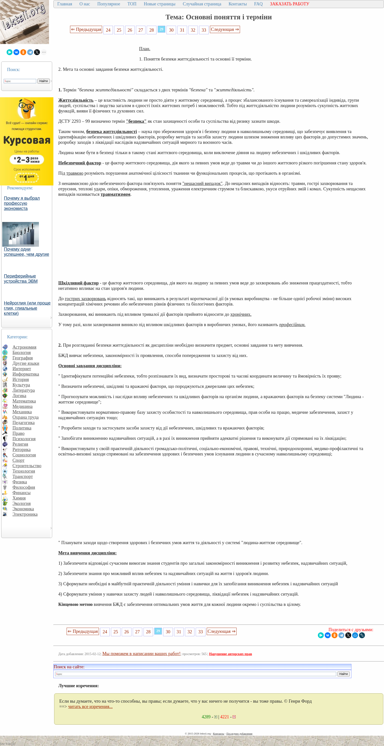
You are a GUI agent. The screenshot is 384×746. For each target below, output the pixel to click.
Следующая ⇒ (225, 29)
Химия (19, 498)
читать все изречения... (90, 706)
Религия (20, 444)
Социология (24, 454)
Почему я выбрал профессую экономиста (22, 203)
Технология (23, 471)
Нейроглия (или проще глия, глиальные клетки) (27, 308)
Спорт (18, 460)
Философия (23, 487)
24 (108, 30)
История (20, 379)
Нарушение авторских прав (230, 654)
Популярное (108, 3)
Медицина (22, 406)
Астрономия (24, 347)
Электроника (25, 514)
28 (151, 30)
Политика (21, 427)
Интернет (21, 368)
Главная (64, 3)
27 (140, 30)
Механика (22, 411)
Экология (21, 503)
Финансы (21, 492)
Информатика (25, 374)
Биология (21, 352)
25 (119, 30)
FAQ (258, 3)
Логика (19, 395)
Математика (24, 401)
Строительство (26, 465)
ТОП (132, 3)
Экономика (23, 508)
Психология (24, 438)
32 (193, 30)
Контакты (237, 3)
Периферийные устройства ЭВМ (21, 279)
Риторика (21, 449)
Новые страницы (159, 3)
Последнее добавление (239, 733)
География (22, 357)
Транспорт (22, 476)
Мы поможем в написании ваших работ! (141, 653)
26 (130, 30)
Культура (21, 384)
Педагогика (23, 422)
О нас (84, 3)
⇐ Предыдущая (86, 29)
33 (204, 30)
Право (18, 433)
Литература (23, 390)
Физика (19, 481)
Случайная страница (202, 3)
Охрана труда (25, 417)
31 (182, 30)
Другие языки (25, 363)
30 (171, 30)
